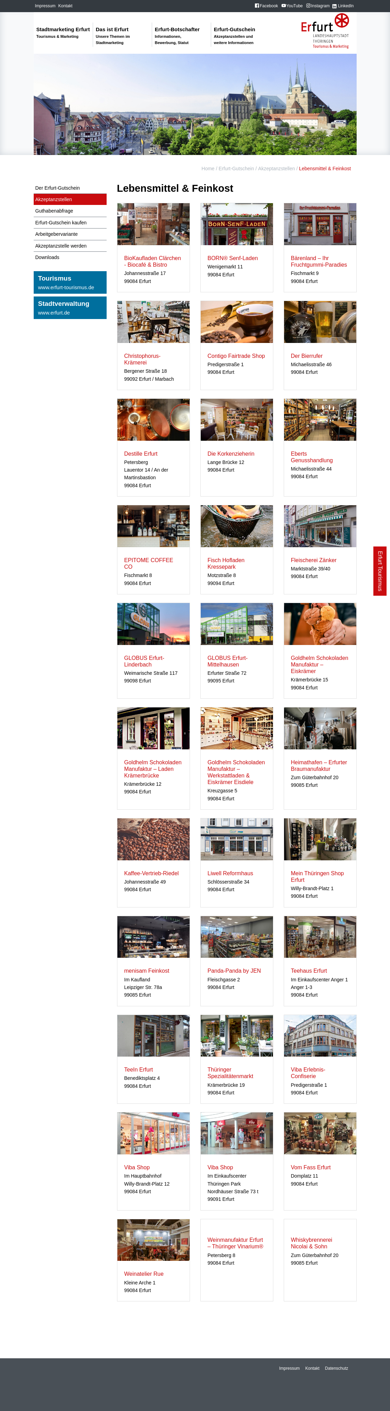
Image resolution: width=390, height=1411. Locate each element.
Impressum (45, 5)
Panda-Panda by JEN (234, 971)
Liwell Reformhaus (231, 873)
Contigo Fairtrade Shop (236, 356)
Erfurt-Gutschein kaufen (61, 222)
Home (207, 168)
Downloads (47, 257)
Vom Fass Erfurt (311, 1167)
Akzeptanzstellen (276, 168)
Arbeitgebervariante (56, 234)
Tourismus (70, 283)
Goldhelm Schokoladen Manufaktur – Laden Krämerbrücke (153, 768)
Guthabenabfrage (54, 211)
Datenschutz (336, 1368)
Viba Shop (137, 1167)
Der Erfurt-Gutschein (57, 188)
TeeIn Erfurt (138, 1070)
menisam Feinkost (146, 971)
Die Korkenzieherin (231, 454)
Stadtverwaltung (70, 308)
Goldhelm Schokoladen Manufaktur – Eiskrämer (319, 664)
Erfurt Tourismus (380, 571)
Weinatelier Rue (144, 1274)
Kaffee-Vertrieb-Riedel (151, 873)
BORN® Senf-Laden (233, 258)
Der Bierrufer (307, 356)
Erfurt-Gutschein (236, 168)
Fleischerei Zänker (314, 560)
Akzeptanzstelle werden (61, 246)
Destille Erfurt (141, 454)
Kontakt (65, 5)
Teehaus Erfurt (309, 971)
